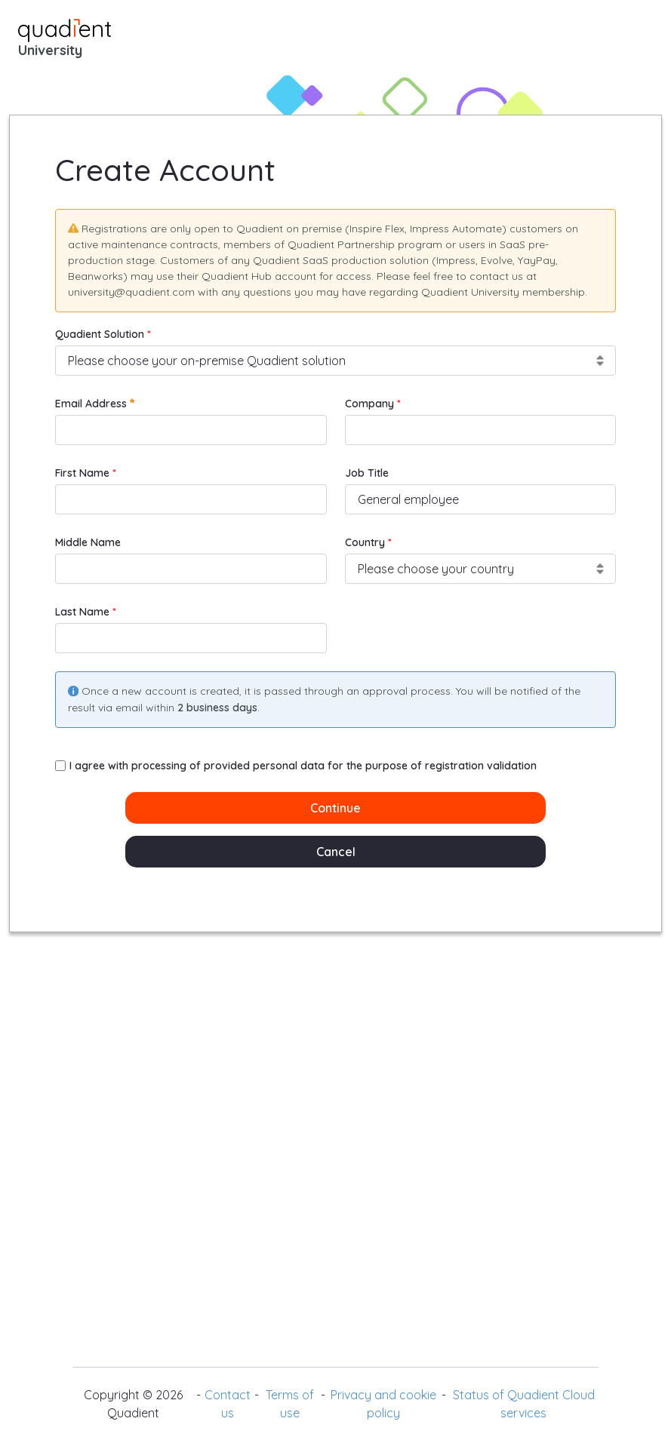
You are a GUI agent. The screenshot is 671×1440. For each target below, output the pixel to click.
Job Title (367, 473)
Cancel (336, 851)
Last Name (83, 612)
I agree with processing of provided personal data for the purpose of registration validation (296, 765)
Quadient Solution (101, 334)
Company (371, 403)
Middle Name (88, 542)
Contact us (228, 1403)
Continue (335, 807)
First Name (83, 473)
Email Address (94, 403)
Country (366, 542)
